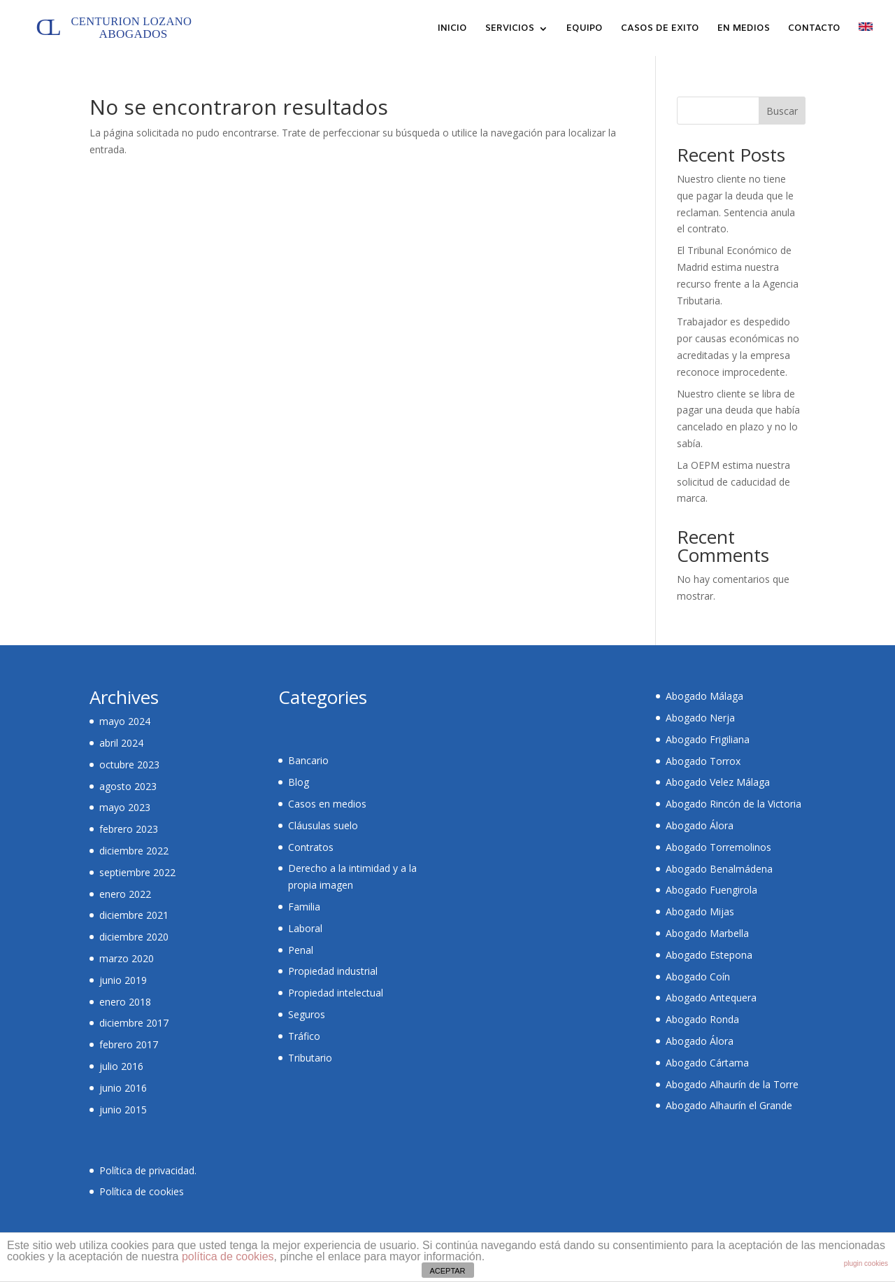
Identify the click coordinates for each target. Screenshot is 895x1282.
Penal (300, 950)
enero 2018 (125, 1001)
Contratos (311, 847)
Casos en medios (327, 803)
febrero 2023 (128, 829)
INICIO (452, 29)
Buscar (782, 111)
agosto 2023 (128, 786)
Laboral (305, 928)
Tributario (310, 1057)
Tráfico (304, 1036)
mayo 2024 (124, 721)
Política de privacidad (146, 1170)
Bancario (308, 760)
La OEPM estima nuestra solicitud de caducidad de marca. (733, 481)
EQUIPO (584, 29)
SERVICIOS (509, 29)
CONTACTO (814, 29)
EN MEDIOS (743, 29)
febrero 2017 (128, 1044)
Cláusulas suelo (323, 825)
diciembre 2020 (134, 936)
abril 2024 (121, 742)
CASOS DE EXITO (660, 29)
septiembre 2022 (137, 872)
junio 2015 (123, 1109)
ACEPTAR (447, 1271)
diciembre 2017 (134, 1022)
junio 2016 (123, 1087)
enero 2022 (125, 894)
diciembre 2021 (134, 915)
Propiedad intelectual (335, 992)
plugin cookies (866, 1263)
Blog (298, 782)
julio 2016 (121, 1066)
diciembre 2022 (134, 850)
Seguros (306, 1014)
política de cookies (228, 1256)
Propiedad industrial (333, 971)
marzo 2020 (126, 958)
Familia (304, 906)
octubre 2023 (129, 764)
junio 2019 (123, 980)
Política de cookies (141, 1191)
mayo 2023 (124, 807)
